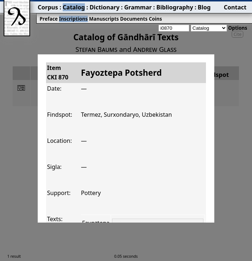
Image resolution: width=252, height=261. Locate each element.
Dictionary (105, 7)
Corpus (48, 7)
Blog (204, 7)
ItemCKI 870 (58, 72)
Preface (49, 19)
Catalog (74, 7)
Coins (155, 19)
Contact (235, 7)
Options (237, 28)
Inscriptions (73, 19)
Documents (134, 19)
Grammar (138, 7)
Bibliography (174, 7)
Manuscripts (104, 19)
